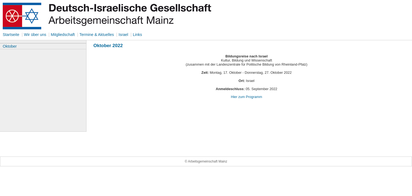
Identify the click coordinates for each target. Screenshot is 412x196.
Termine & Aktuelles (96, 34)
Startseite (11, 34)
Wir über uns (35, 34)
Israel (123, 34)
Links (137, 34)
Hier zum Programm (246, 97)
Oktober (10, 46)
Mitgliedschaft (63, 34)
